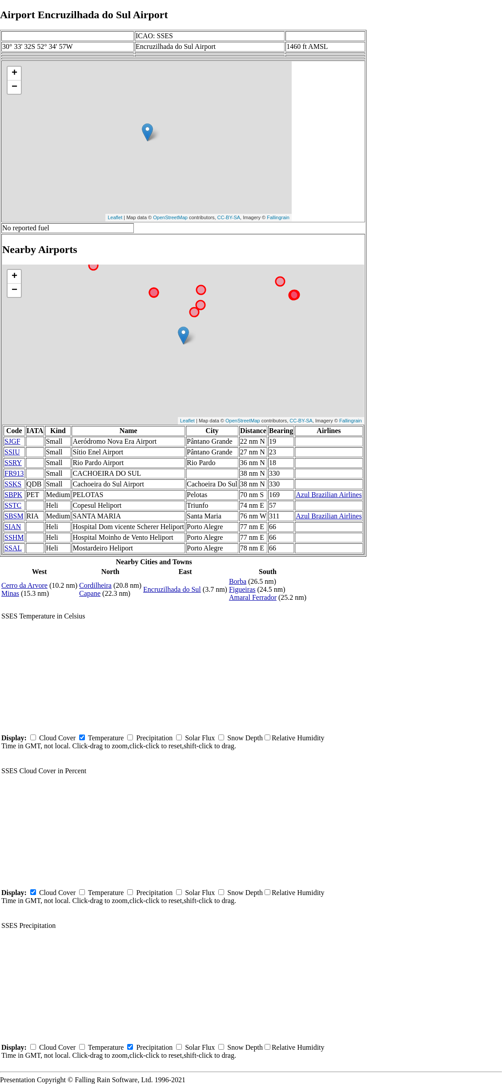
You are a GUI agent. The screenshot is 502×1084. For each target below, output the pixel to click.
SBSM (14, 516)
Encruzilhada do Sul (172, 589)
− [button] (14, 87)
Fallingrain (278, 217)
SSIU (12, 452)
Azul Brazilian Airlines (328, 494)
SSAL (13, 548)
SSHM (14, 537)
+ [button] (14, 73)
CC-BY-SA (229, 217)
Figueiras (242, 589)
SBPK (13, 494)
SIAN (12, 526)
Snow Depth (245, 738)
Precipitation (154, 738)
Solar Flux (200, 738)
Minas (10, 593)
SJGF (12, 441)
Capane (89, 593)
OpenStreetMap (170, 217)
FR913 (14, 473)
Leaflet (115, 217)
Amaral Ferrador (253, 597)
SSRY (13, 462)
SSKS (12, 484)
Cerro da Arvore (24, 585)
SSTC (12, 505)
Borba (237, 581)
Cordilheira (95, 585)
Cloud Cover (57, 738)
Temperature (106, 738)
